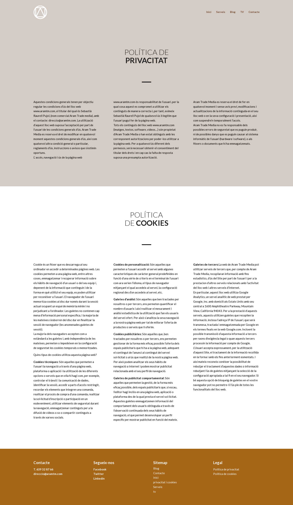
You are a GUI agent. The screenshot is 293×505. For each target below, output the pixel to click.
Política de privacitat (226, 469)
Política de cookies (225, 473)
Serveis (157, 487)
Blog (156, 468)
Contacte (159, 473)
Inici (155, 477)
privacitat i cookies (165, 482)
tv (154, 491)
